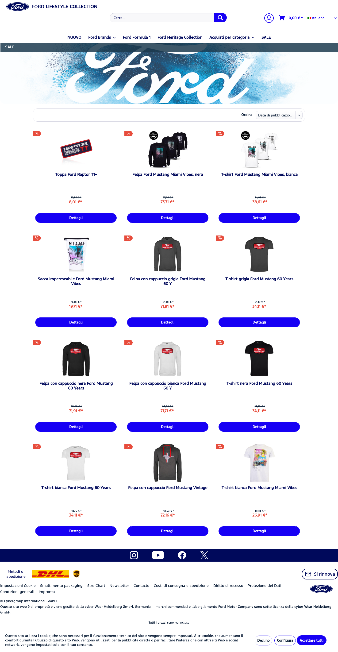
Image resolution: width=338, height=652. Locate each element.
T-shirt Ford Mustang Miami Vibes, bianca (259, 174)
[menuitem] (168, 17)
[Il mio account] (267, 18)
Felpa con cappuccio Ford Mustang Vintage (167, 487)
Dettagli (76, 218)
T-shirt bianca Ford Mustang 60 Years (76, 487)
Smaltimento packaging (61, 585)
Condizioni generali (17, 591)
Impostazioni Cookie (18, 585)
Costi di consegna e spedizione (181, 585)
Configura (285, 640)
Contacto (141, 585)
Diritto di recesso (228, 585)
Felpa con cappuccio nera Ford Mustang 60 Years (76, 385)
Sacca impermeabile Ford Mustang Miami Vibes (76, 281)
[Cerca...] (168, 17)
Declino (263, 640)
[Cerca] (220, 17)
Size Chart (96, 585)
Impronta (47, 591)
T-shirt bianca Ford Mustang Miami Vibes (259, 487)
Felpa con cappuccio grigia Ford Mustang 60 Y (167, 281)
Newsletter (119, 585)
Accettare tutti (311, 640)
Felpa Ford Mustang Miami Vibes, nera (167, 174)
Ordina (246, 114)
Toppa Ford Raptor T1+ (76, 174)
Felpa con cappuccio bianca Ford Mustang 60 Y (167, 385)
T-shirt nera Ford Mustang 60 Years (259, 383)
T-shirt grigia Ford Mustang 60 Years (259, 279)
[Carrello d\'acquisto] (291, 18)
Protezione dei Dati (264, 585)
